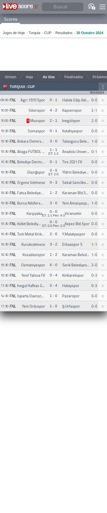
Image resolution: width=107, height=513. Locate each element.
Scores (10, 18)
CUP (31, 87)
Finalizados (73, 77)
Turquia (17, 87)
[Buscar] (62, 7)
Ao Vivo (49, 77)
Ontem (10, 77)
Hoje (29, 77)
